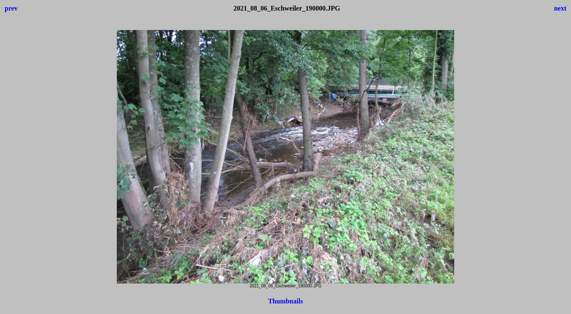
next (560, 8)
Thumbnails (285, 301)
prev (11, 8)
